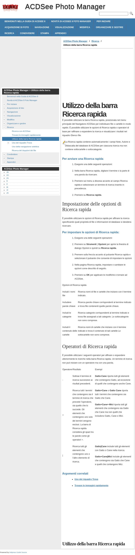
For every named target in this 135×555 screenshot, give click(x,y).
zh (8, 193)
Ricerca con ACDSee (21, 131)
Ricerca (9, 33)
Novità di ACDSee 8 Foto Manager (71, 21)
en (8, 175)
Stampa (44, 33)
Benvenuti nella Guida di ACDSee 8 (25, 21)
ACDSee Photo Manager (10, 7)
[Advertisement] (91, 74)
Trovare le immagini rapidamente (91, 485)
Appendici (60, 33)
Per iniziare (103, 21)
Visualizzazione (64, 27)
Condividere (27, 33)
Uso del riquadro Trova (86, 479)
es (8, 178)
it (7, 184)
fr (7, 181)
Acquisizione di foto (17, 27)
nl (7, 190)
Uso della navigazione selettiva (25, 147)
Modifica (85, 27)
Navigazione (42, 27)
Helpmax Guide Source (18, 552)
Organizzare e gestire (109, 27)
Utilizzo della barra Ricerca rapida (26, 139)
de (8, 172)
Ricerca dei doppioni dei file (24, 150)
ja (7, 187)
